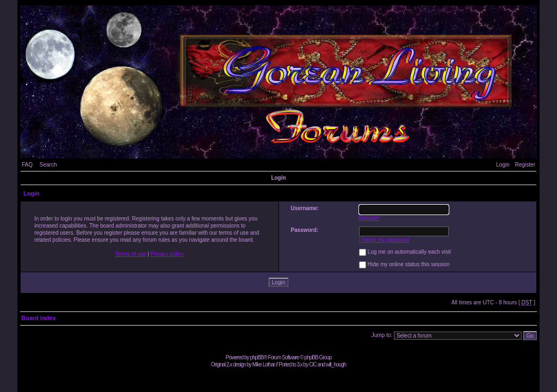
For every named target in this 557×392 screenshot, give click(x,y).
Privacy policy (167, 254)
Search (48, 165)
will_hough (336, 364)
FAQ (27, 165)
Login (502, 165)
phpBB (256, 357)
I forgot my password (384, 240)
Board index (38, 318)
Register (525, 165)
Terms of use (130, 254)
